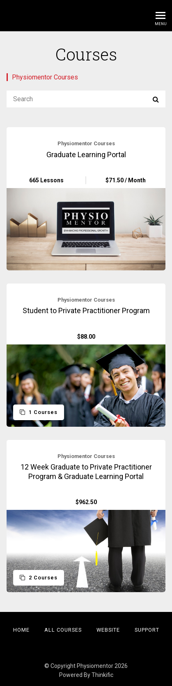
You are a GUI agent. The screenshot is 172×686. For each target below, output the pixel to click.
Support (147, 630)
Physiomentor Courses (45, 77)
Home (21, 630)
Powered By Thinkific (86, 675)
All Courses (63, 630)
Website (108, 630)
